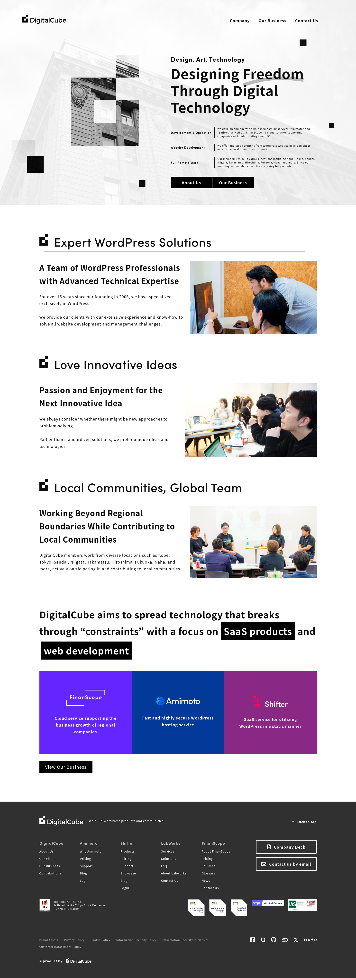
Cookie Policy (100, 940)
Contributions (50, 873)
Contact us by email (290, 864)
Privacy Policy (74, 940)
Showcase (128, 873)
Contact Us (306, 20)
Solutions (168, 858)
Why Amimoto (90, 851)
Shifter (127, 843)
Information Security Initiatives (186, 940)
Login (84, 880)
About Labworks (174, 873)
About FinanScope (216, 851)
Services (167, 851)
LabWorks (170, 843)
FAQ (164, 866)
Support (86, 866)
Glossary (208, 873)
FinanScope (213, 843)
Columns (209, 866)
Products (127, 851)
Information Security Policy (136, 940)
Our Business (272, 20)
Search (330, 21)
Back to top (306, 821)
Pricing (85, 858)
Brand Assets (48, 940)
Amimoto (89, 843)
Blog (83, 873)
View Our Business (66, 767)
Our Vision (47, 858)
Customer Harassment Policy (60, 947)
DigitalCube (51, 843)
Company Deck (289, 847)
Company (240, 20)
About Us (191, 182)
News (206, 880)
